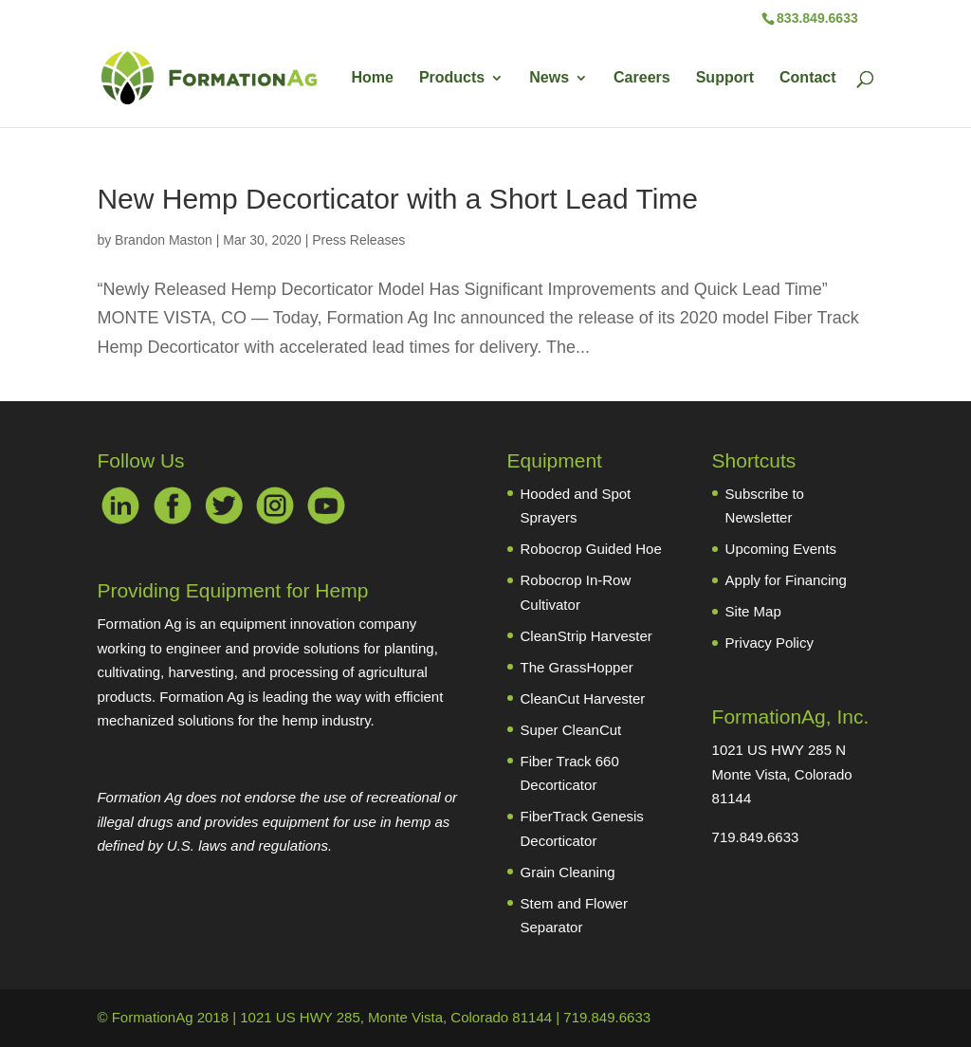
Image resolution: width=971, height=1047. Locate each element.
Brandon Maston (163, 240)
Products (452, 78)
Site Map (753, 611)
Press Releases (358, 240)
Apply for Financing (786, 580)
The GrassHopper (577, 667)
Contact (807, 78)
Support (725, 78)
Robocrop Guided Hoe (591, 549)
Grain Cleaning (568, 872)
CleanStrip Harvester (586, 636)
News (549, 78)
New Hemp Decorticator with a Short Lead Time (397, 198)
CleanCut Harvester (583, 698)
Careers (642, 78)
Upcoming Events (781, 549)
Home (372, 78)
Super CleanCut (571, 730)
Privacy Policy (769, 642)
